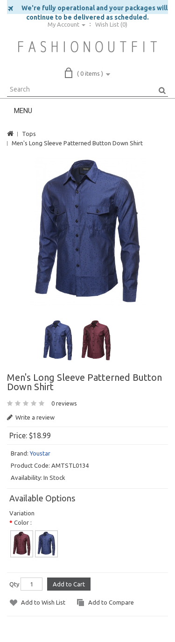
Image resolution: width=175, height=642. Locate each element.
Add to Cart (69, 584)
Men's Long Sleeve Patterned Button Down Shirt (77, 143)
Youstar (40, 453)
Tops (29, 133)
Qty (14, 584)
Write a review (31, 417)
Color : (23, 522)
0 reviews (64, 403)
